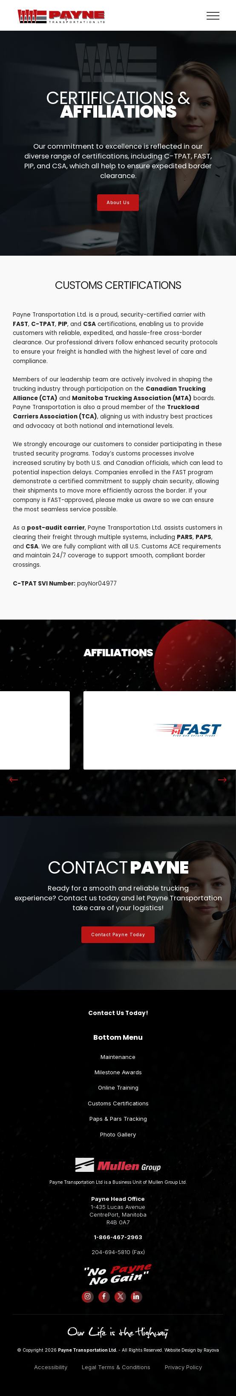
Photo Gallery (118, 1134)
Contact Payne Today (118, 934)
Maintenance (118, 1056)
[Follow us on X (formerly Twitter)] (120, 1297)
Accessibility (50, 1367)
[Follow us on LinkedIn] (136, 1297)
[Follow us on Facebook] (104, 1297)
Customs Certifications (118, 1103)
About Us (118, 202)
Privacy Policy (183, 1367)
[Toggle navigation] (213, 15)
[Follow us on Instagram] (88, 1297)
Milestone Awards (118, 1072)
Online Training (118, 1087)
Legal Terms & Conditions (116, 1367)
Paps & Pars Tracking (118, 1118)
